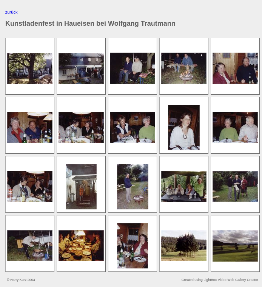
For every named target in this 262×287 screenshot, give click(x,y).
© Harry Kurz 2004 (21, 280)
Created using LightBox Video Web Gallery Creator (220, 280)
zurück (11, 12)
